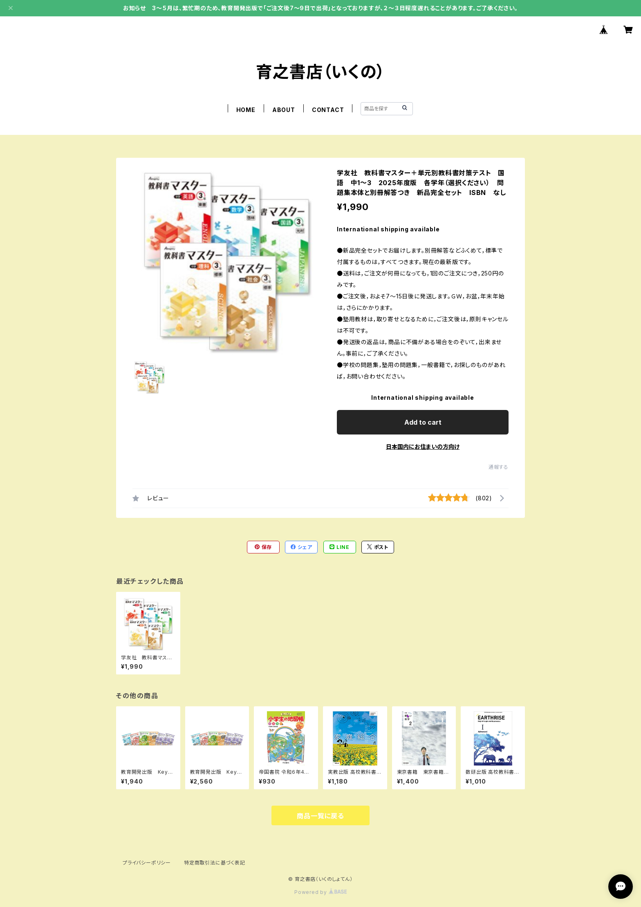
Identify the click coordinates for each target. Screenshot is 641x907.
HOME (246, 109)
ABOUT (283, 109)
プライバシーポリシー (147, 863)
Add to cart (423, 422)
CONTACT (328, 109)
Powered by (320, 892)
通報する (499, 467)
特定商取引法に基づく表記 (214, 863)
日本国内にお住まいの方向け (422, 446)
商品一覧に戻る (320, 816)
